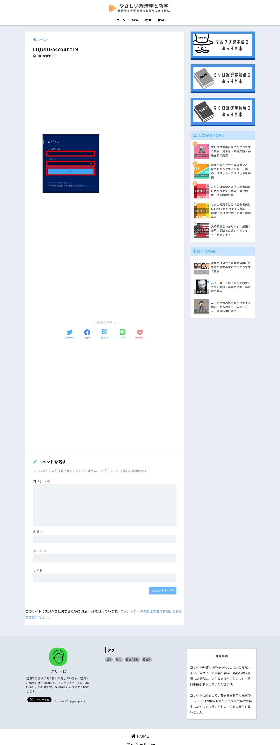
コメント (41, 470)
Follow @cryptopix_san (72, 691)
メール (40, 540)
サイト (38, 559)
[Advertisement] (104, 93)
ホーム (120, 20)
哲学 (161, 20)
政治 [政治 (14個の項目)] (118, 648)
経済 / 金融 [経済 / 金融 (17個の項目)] (132, 648)
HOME (140, 725)
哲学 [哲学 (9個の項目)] (109, 648)
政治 (148, 20)
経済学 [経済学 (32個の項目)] (146, 648)
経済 (135, 20)
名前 (38, 521)
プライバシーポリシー (140, 734)
